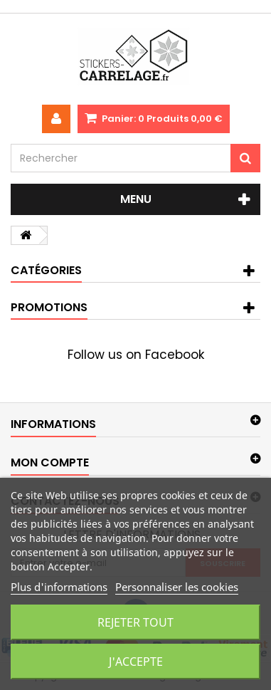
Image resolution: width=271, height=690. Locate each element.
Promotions (49, 307)
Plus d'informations (59, 587)
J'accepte (136, 661)
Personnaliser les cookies (176, 587)
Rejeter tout (135, 622)
